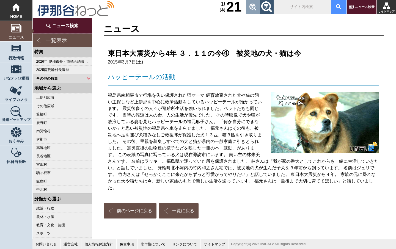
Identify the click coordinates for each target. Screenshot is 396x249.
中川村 (41, 189)
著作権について (153, 244)
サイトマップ (386, 11)
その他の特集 (47, 78)
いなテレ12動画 (16, 78)
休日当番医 (16, 161)
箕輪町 (41, 114)
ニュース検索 (365, 7)
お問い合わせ (46, 244)
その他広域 (45, 106)
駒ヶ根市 (43, 173)
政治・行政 (45, 208)
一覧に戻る (183, 210)
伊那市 (41, 139)
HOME (16, 16)
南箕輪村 (43, 131)
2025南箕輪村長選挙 (52, 70)
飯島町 (41, 181)
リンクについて (184, 244)
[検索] (302, 7)
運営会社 (71, 244)
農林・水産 (45, 217)
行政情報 (16, 58)
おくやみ (16, 141)
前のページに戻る (134, 210)
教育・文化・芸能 (50, 225)
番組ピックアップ (16, 120)
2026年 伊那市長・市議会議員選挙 (64, 61)
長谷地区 (43, 156)
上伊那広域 (45, 97)
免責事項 (127, 244)
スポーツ (43, 233)
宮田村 (41, 164)
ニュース (16, 37)
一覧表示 (56, 40)
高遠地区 (43, 148)
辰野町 (41, 123)
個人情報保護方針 (98, 244)
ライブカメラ (16, 99)
